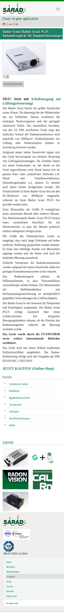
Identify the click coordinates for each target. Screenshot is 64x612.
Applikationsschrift (19, 398)
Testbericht (15, 405)
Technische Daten (18, 384)
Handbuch (14, 391)
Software (14, 411)
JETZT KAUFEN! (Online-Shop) (28, 368)
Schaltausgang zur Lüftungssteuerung (32, 101)
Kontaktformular (13, 84)
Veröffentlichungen (19, 418)
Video (12, 425)
